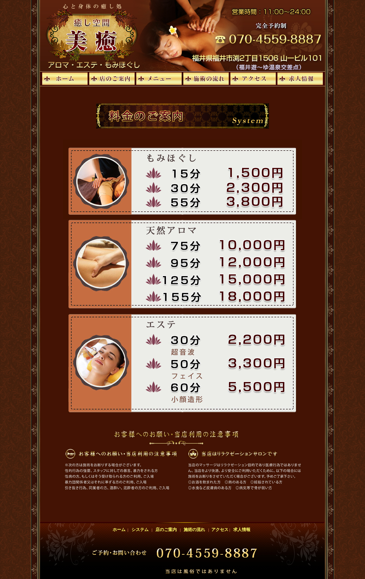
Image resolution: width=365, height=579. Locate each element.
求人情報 (241, 529)
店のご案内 (166, 529)
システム (140, 529)
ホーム (120, 529)
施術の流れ (194, 529)
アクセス (219, 529)
